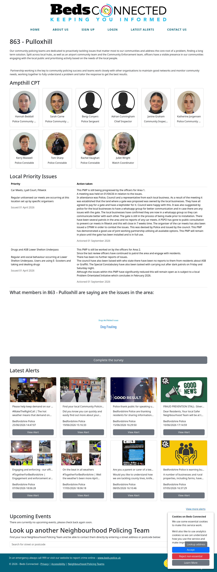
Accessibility (58, 564)
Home (35, 29)
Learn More (191, 562)
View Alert (33, 432)
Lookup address (196, 544)
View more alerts (195, 509)
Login (113, 29)
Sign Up (88, 29)
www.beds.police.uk (109, 557)
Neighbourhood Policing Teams (86, 564)
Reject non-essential (190, 556)
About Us (61, 29)
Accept (191, 549)
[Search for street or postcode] (97, 544)
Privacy (44, 564)
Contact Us (177, 29)
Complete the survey (108, 360)
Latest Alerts (142, 29)
